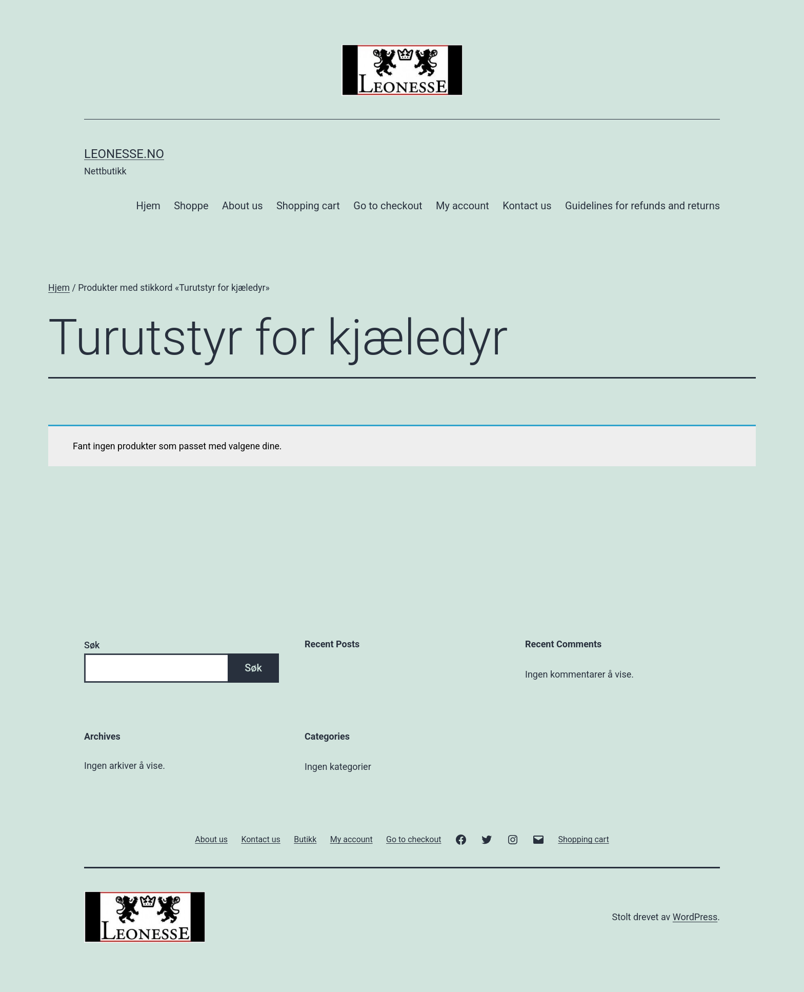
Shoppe (191, 206)
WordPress (695, 916)
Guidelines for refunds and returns (642, 206)
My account (462, 206)
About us (242, 206)
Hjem (148, 206)
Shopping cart (308, 206)
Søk (91, 645)
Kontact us (526, 206)
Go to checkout (387, 206)
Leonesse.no (124, 154)
